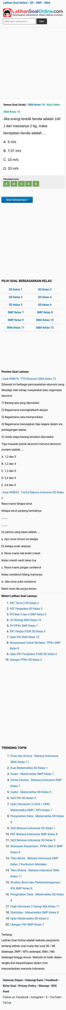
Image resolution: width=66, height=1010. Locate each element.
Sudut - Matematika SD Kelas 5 (30, 792)
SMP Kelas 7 (16, 312)
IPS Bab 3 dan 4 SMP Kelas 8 (28, 614)
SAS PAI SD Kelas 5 (23, 798)
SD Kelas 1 (15, 289)
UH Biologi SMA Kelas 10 (25, 620)
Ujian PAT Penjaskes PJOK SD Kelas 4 (33, 654)
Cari (41, 21)
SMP (39, 2)
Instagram (37, 997)
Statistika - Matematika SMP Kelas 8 (34, 912)
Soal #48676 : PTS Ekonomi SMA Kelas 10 (29, 378)
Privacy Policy (27, 986)
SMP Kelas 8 (45, 312)
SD (31, 2)
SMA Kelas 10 (36, 104)
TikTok (7, 1003)
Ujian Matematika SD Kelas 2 (29, 918)
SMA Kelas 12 (45, 327)
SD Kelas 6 (45, 304)
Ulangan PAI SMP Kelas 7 (27, 924)
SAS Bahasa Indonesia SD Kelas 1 (32, 828)
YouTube (55, 997)
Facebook (22, 997)
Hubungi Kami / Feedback (41, 980)
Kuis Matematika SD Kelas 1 (29, 768)
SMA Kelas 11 (15, 327)
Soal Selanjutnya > (17, 199)
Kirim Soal (9, 986)
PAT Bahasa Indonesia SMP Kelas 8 (34, 834)
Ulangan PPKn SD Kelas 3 (26, 659)
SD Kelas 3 (15, 297)
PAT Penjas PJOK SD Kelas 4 (27, 631)
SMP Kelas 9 (16, 320)
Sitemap (44, 986)
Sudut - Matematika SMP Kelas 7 (32, 774)
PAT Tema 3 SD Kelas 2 (24, 603)
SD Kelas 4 (45, 297)
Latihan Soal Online (15, 2)
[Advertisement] (33, 62)
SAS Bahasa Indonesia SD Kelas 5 (32, 840)
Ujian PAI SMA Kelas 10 (24, 637)
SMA (47, 2)
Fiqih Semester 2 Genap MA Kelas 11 (34, 906)
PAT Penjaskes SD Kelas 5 (26, 608)
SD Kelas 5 (15, 304)
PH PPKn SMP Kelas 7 (24, 625)
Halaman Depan (13, 980)
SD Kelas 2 (45, 289)
